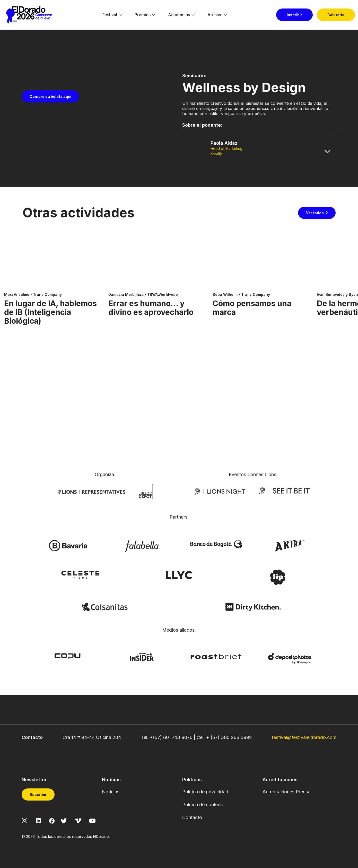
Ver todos (315, 311)
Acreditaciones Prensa (286, 791)
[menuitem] (109, 15)
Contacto (192, 817)
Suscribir (38, 794)
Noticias (110, 791)
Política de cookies (202, 804)
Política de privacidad (205, 791)
